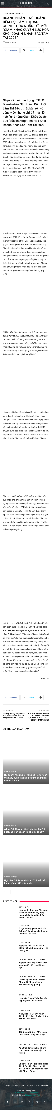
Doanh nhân (8, 14)
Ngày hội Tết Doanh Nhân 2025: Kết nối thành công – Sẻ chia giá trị (24, 953)
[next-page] (9, 963)
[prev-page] (4, 963)
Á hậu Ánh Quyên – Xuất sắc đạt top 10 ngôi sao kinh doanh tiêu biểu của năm (24, 902)
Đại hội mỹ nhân (25, 1066)
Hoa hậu (19, 14)
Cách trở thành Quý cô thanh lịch (33, 1031)
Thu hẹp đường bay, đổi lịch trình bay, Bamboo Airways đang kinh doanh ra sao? (14, 787)
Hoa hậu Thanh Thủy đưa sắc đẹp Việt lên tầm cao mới (33, 1070)
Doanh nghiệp (10, 948)
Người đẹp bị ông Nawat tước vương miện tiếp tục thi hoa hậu (33, 1036)
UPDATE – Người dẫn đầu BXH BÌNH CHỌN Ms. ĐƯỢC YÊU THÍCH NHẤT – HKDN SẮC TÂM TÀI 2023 (38, 788)
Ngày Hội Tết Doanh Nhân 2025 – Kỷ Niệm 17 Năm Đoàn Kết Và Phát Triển (33, 1088)
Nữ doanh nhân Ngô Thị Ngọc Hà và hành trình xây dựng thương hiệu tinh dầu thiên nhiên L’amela (25, 849)
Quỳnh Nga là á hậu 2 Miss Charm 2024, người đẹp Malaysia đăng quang (32, 1053)
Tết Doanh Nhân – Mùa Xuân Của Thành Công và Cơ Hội (33, 1104)
